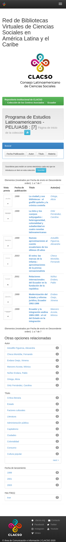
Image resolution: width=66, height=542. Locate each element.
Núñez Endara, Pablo (54, 279)
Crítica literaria (14, 398)
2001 (9, 479)
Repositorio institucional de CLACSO (23, 99)
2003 (9, 485)
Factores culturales (16, 410)
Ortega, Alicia (13, 379)
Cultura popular (14, 454)
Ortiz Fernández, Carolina (56, 214)
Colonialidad (13, 441)
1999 (9, 472)
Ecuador (52, 102)
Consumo (11, 448)
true (9, 497)
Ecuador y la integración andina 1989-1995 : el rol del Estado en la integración (38, 315)
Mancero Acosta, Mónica (55, 312)
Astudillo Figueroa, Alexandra (55, 241)
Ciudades (11, 435)
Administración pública (18, 423)
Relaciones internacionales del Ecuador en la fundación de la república (38, 282)
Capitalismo (12, 429)
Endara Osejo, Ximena (54, 297)
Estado (10, 404)
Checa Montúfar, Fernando (55, 259)
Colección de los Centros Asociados (25, 102)
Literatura (11, 416)
